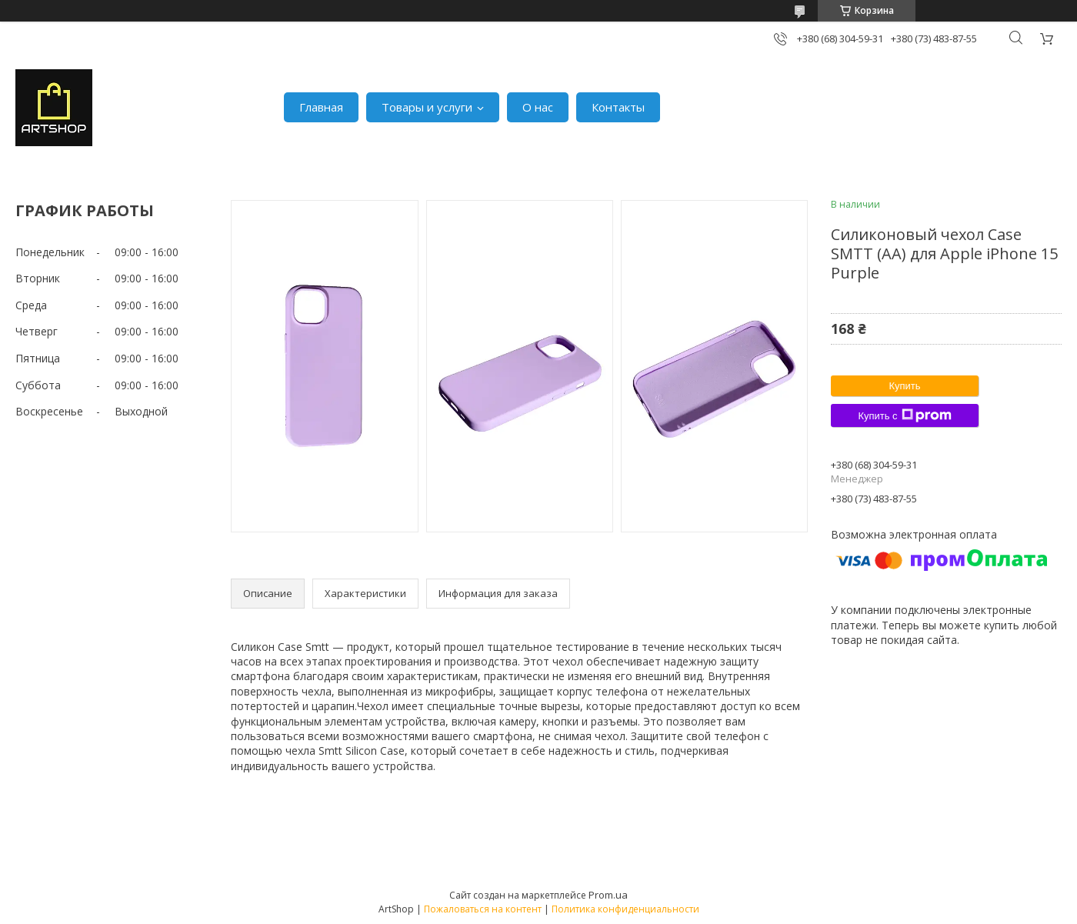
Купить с (904, 415)
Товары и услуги (427, 107)
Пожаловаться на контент (483, 909)
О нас (537, 107)
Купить (904, 386)
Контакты (618, 107)
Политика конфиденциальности (625, 909)
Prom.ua (608, 895)
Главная (321, 107)
